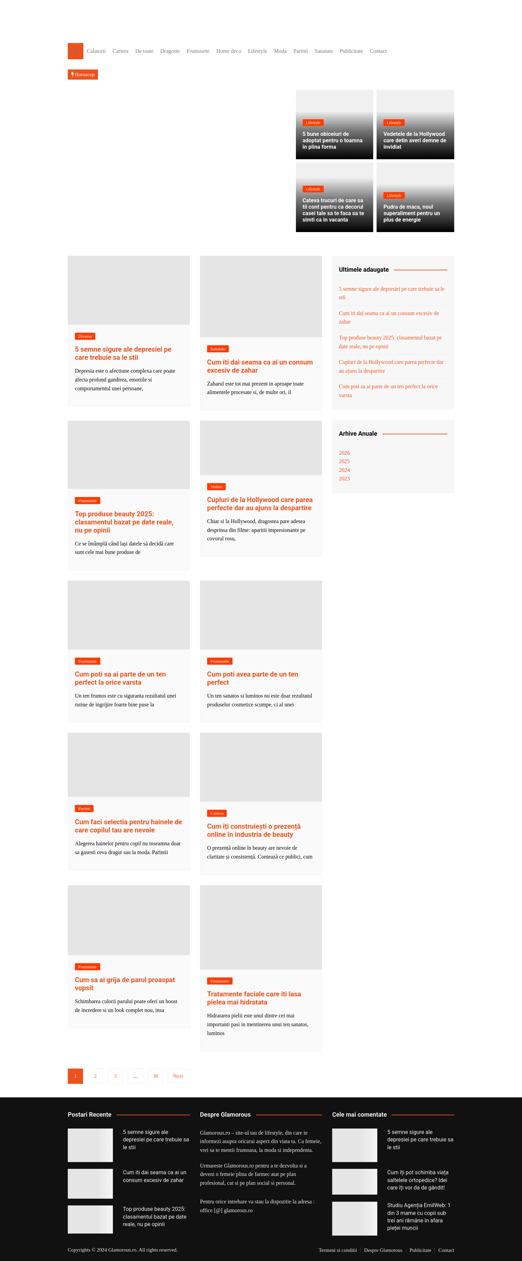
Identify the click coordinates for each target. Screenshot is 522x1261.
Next (178, 1076)
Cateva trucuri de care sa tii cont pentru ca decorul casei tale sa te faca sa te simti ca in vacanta (333, 210)
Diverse (85, 336)
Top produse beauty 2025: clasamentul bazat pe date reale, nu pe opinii (124, 522)
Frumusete (198, 51)
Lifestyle (257, 51)
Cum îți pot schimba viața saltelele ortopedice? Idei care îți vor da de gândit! (418, 1180)
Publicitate (351, 51)
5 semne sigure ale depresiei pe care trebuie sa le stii (123, 353)
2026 (344, 453)
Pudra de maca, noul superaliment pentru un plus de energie (411, 213)
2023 (344, 478)
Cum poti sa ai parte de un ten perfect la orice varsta (120, 678)
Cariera (120, 51)
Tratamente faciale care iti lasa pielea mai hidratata (254, 998)
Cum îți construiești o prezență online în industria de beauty (254, 830)
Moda (280, 51)
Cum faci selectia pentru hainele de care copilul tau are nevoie (128, 826)
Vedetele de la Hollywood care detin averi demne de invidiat (414, 140)
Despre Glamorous (383, 1250)
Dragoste (170, 51)
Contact (378, 51)
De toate (144, 51)
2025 (344, 461)
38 (155, 1076)
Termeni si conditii (338, 1250)
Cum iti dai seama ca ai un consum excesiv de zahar (389, 317)
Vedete (216, 486)
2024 (344, 470)
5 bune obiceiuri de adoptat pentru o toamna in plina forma (333, 140)
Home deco (228, 51)
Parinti (301, 51)
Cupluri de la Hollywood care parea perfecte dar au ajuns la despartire (260, 504)
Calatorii (96, 51)
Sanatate (324, 51)
